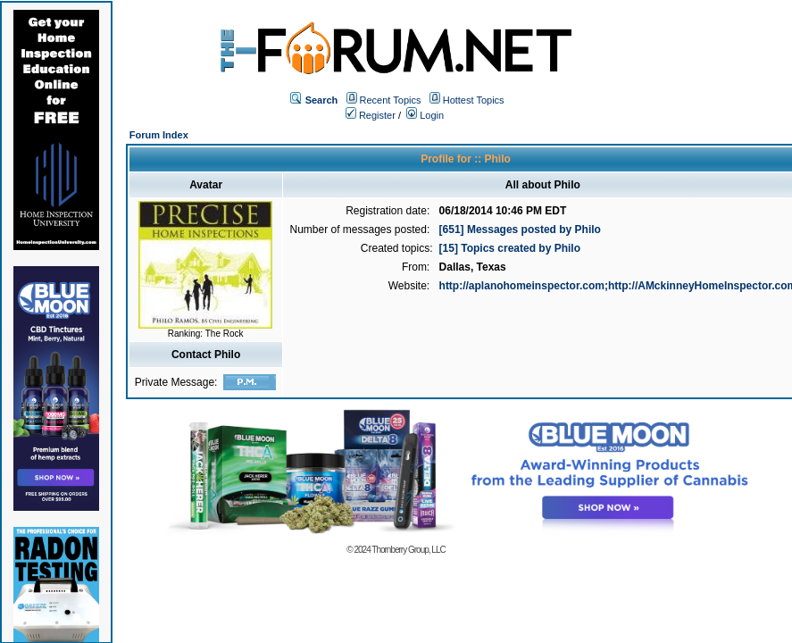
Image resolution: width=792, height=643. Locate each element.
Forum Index (158, 134)
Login (425, 115)
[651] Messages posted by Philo (520, 229)
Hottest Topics (473, 100)
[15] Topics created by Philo (509, 248)
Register (371, 115)
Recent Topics (390, 100)
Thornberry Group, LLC (408, 550)
